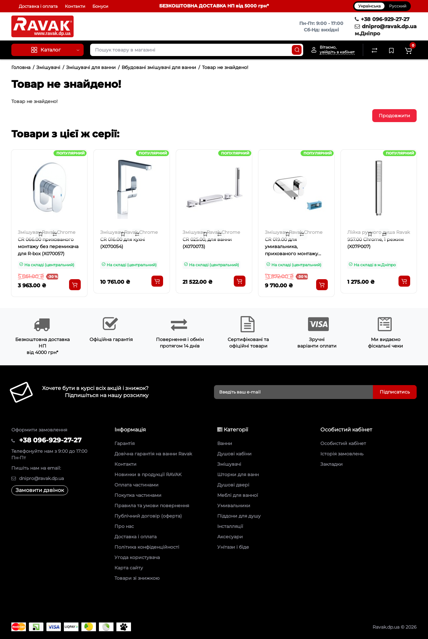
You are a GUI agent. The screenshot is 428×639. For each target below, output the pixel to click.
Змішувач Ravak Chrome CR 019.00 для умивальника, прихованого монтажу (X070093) (293, 243)
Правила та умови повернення (151, 505)
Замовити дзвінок (40, 490)
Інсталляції (230, 526)
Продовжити (394, 116)
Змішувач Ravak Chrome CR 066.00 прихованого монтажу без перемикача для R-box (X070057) (48, 243)
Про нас (124, 526)
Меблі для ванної (237, 495)
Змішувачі (48, 67)
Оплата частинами (136, 485)
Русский (397, 6)
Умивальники (233, 505)
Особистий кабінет (343, 443)
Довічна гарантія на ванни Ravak (153, 454)
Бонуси (100, 6)
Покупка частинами (137, 495)
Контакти (75, 6)
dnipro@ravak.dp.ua (386, 26)
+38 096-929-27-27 (382, 19)
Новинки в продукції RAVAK (148, 474)
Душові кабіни (234, 454)
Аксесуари (230, 537)
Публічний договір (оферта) (148, 516)
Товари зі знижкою (137, 578)
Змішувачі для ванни (91, 67)
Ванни (224, 443)
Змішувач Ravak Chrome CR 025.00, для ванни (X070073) (211, 239)
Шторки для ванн (238, 474)
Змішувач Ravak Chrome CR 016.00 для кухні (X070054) (129, 239)
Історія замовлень (341, 454)
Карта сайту (128, 568)
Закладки (331, 464)
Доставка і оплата (38, 6)
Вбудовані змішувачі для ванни (159, 67)
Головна (20, 67)
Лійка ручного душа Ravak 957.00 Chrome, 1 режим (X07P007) (378, 239)
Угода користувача (137, 557)
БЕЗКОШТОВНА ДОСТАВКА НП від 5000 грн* (214, 6)
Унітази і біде (233, 547)
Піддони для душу (239, 516)
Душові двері (233, 485)
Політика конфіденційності (146, 547)
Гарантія (124, 443)
